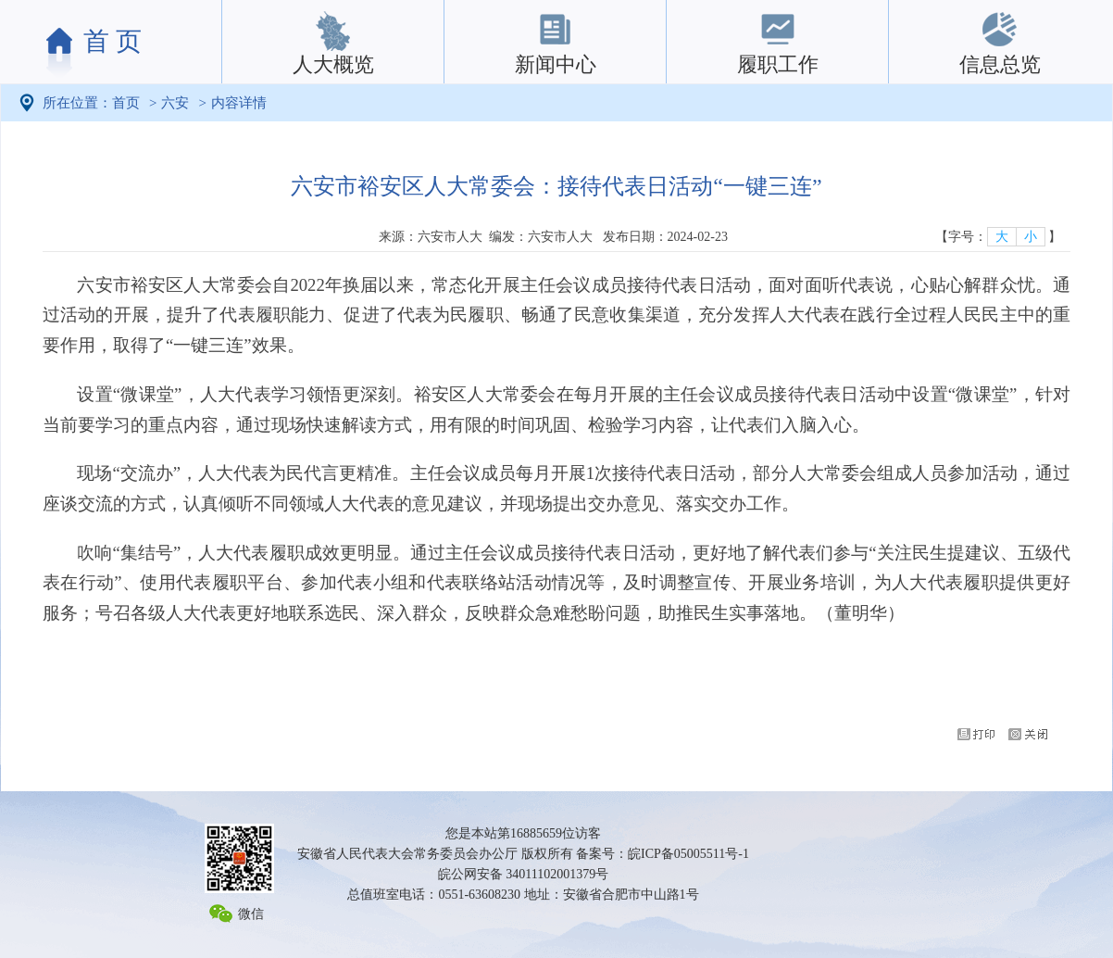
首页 (126, 102)
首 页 (112, 41)
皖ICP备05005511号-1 (688, 854)
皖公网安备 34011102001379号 (523, 874)
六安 (175, 102)
